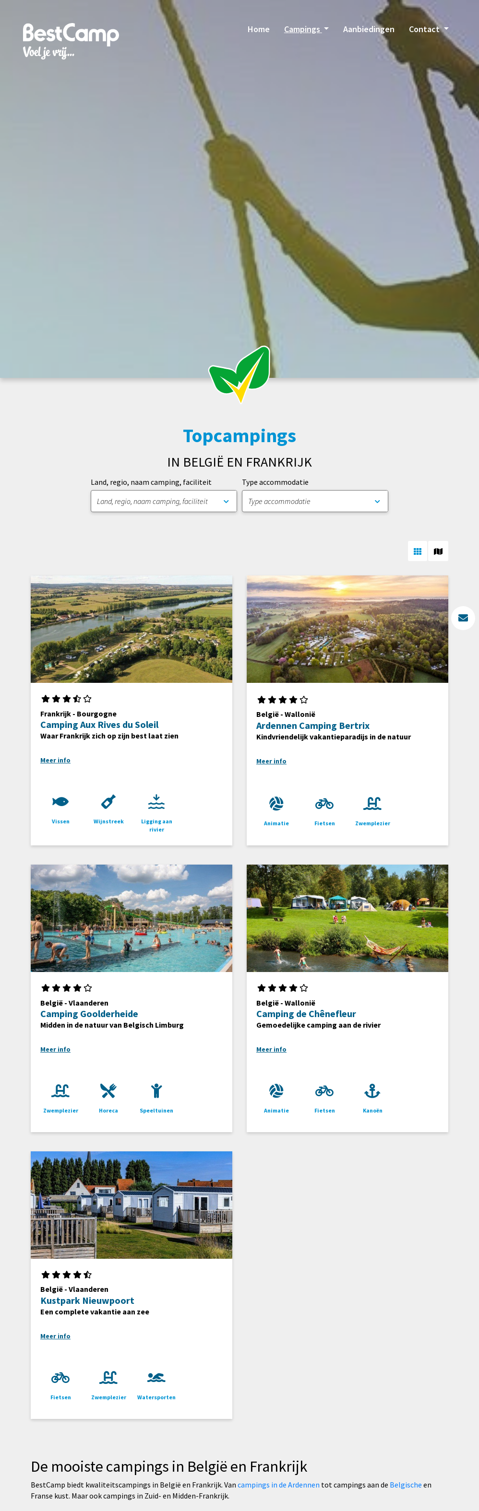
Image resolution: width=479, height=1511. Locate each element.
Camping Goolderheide (89, 1013)
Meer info (55, 760)
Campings (303, 29)
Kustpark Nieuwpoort (87, 1300)
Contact (425, 29)
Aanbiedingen (369, 29)
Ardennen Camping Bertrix (313, 725)
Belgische (406, 1484)
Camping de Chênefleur (306, 1013)
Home (259, 29)
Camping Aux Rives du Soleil (99, 724)
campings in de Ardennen (279, 1484)
